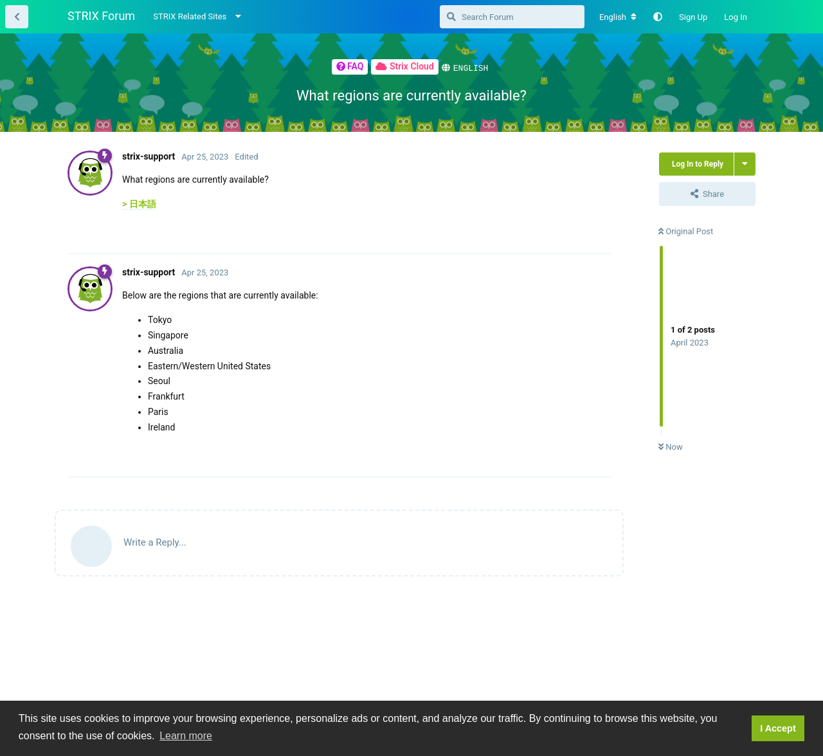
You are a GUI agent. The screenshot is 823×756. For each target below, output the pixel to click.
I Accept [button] (777, 728)
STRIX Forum (101, 16)
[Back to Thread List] (16, 16)
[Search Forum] (512, 16)
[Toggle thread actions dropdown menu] (744, 163)
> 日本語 (139, 203)
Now (670, 446)
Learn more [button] (185, 735)
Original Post (685, 230)
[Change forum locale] (618, 17)
